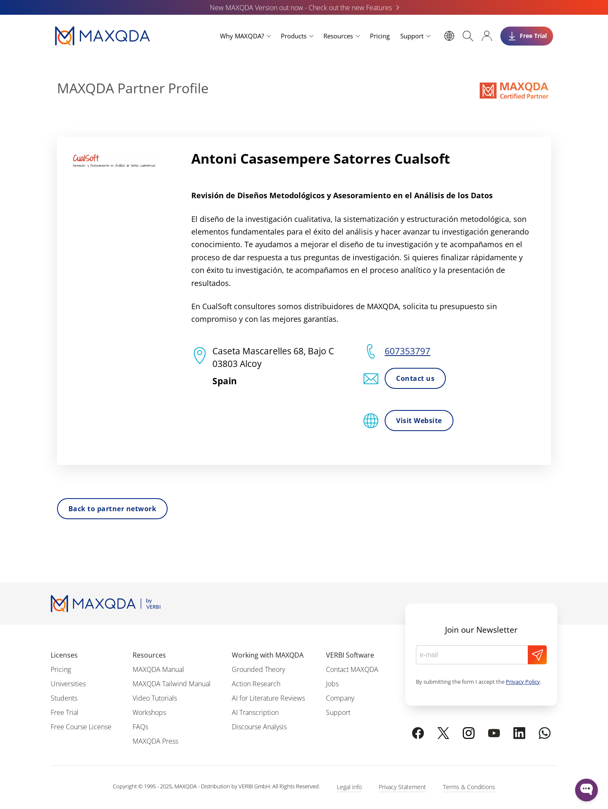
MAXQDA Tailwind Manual (172, 683)
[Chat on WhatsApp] (544, 733)
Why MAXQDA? (242, 36)
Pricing (380, 36)
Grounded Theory (258, 669)
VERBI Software (350, 655)
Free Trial (65, 712)
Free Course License (81, 726)
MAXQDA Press (155, 741)
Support (411, 36)
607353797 (407, 351)
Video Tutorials (155, 698)
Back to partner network (112, 508)
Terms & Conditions (469, 787)
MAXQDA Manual (158, 669)
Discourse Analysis (259, 726)
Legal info (349, 787)
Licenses (64, 655)
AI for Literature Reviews (268, 698)
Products (294, 36)
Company (340, 698)
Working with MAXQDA (268, 655)
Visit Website (419, 420)
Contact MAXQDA (352, 669)
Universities (68, 683)
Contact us (415, 378)
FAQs (140, 726)
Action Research (256, 683)
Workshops (149, 712)
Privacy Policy (523, 681)
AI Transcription (255, 712)
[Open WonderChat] (586, 790)
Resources (338, 36)
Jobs (332, 683)
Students (64, 698)
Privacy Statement (402, 787)
